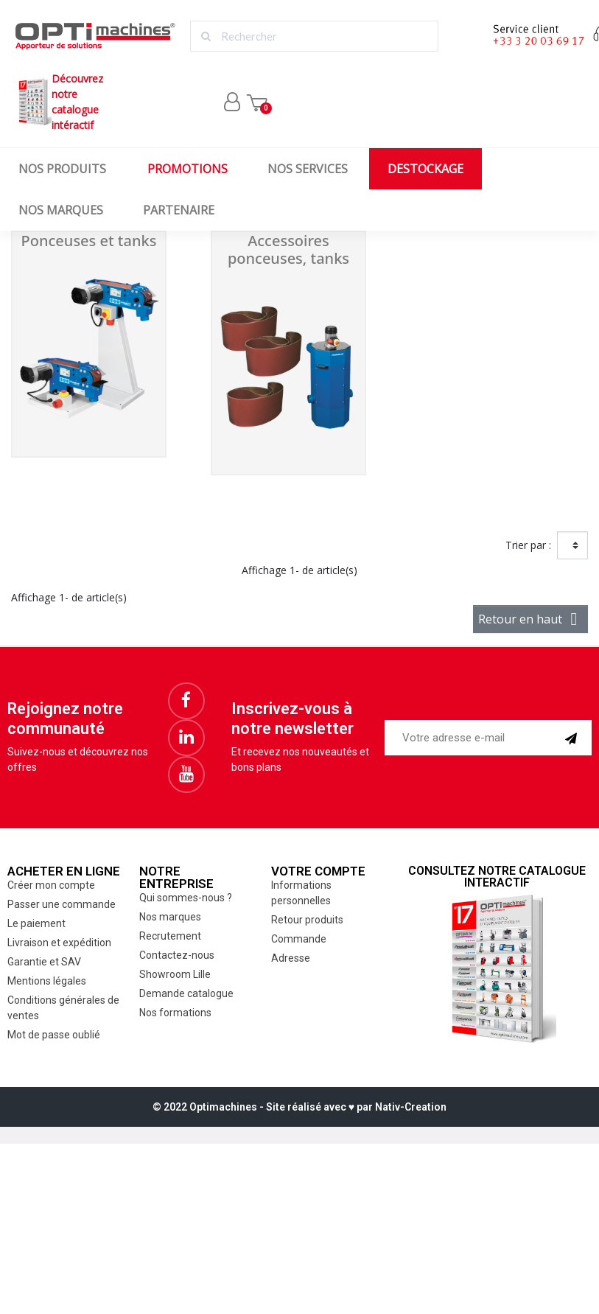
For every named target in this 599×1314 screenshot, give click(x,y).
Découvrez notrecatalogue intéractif (59, 101)
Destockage (425, 169)
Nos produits (62, 169)
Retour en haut (530, 619)
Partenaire (178, 210)
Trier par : (528, 545)
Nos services (307, 169)
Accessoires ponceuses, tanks (288, 249)
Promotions (187, 169)
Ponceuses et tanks (89, 241)
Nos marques (60, 210)
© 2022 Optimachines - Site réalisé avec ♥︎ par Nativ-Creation (299, 1107)
